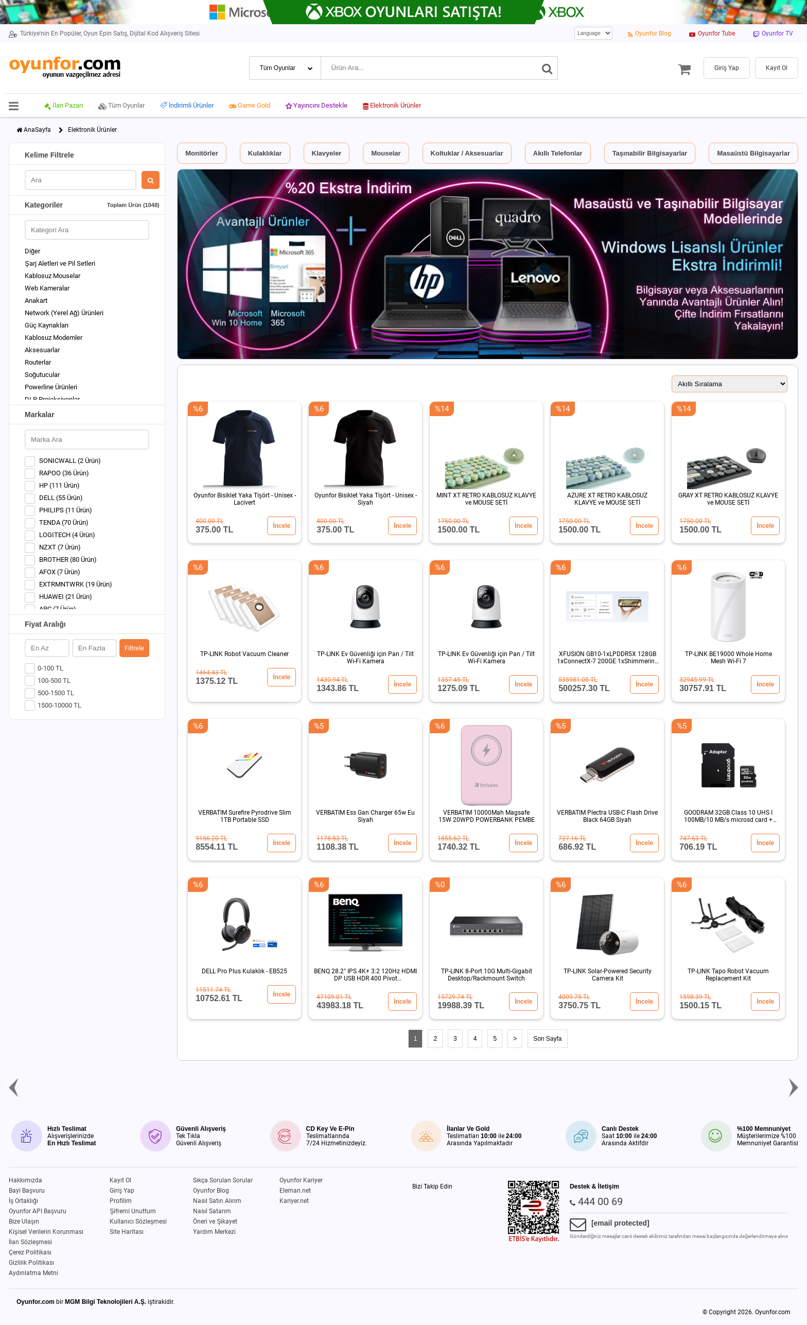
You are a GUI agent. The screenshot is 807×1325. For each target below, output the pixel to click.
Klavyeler (327, 153)
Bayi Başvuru (27, 1190)
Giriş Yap (122, 1190)
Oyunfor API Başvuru (37, 1211)
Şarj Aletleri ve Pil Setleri (60, 263)
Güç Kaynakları (46, 325)
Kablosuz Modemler (53, 337)
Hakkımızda (25, 1180)
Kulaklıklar (265, 153)
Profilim (121, 1200)
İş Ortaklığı (23, 1200)
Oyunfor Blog (211, 1190)
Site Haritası (127, 1231)
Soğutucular (42, 374)
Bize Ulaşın (24, 1221)
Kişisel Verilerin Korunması (46, 1231)
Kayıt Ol (120, 1180)
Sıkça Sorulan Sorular (223, 1180)
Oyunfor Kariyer (301, 1180)
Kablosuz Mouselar (52, 276)
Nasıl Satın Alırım (217, 1200)
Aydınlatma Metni (33, 1273)
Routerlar (38, 362)
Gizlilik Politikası (31, 1262)
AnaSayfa (37, 129)
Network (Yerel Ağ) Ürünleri (64, 313)
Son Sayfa (547, 1038)
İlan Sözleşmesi (30, 1242)
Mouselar (385, 153)
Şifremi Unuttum (133, 1211)
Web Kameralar (47, 288)
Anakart (36, 300)
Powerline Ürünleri (51, 387)
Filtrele (134, 648)
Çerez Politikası (30, 1252)
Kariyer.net (294, 1200)
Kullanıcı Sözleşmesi (138, 1221)
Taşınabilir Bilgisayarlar (650, 153)
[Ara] (547, 68)
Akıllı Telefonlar (558, 153)
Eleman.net (295, 1190)
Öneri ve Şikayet (215, 1221)
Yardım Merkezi (214, 1231)
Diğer (32, 251)
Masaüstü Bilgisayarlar (753, 153)
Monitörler (201, 153)
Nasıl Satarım (212, 1211)
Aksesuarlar (42, 350)
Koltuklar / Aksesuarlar (467, 153)
